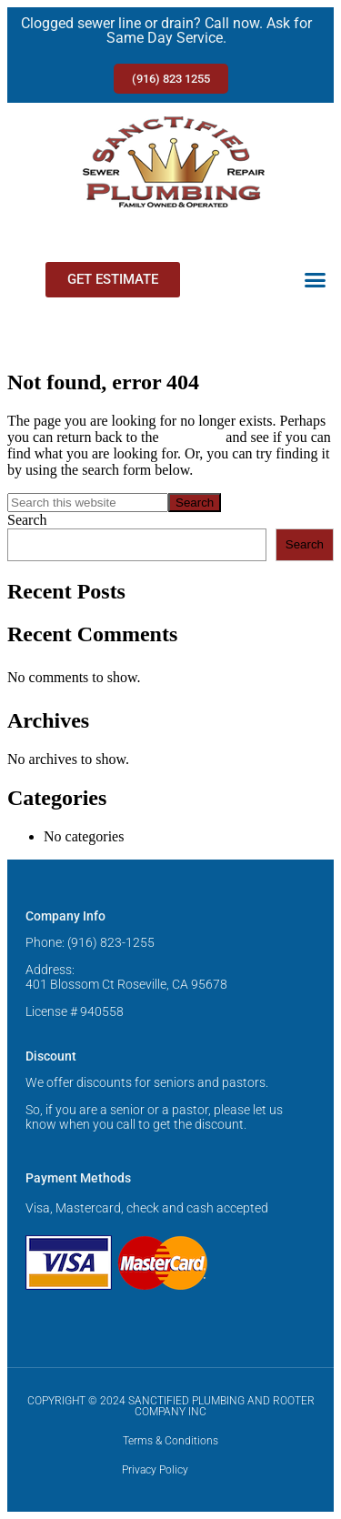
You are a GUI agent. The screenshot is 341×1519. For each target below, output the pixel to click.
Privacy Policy (155, 1470)
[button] (315, 280)
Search (27, 520)
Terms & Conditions (170, 1440)
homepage (193, 437)
